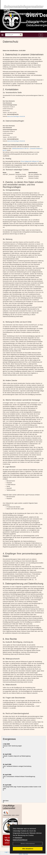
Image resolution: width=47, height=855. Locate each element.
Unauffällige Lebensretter (9, 806)
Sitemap (25, 854)
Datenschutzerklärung (20, 840)
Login (6, 852)
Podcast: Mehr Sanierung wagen (12, 746)
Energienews (9, 739)
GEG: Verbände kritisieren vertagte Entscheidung (17, 766)
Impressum (18, 837)
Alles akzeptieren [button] (27, 848)
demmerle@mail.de (13, 114)
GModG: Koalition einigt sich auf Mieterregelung (16, 756)
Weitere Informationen (28, 843)
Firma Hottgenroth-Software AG (30, 161)
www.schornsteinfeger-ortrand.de (16, 116)
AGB (20, 854)
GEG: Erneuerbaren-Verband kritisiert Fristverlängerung (19, 776)
